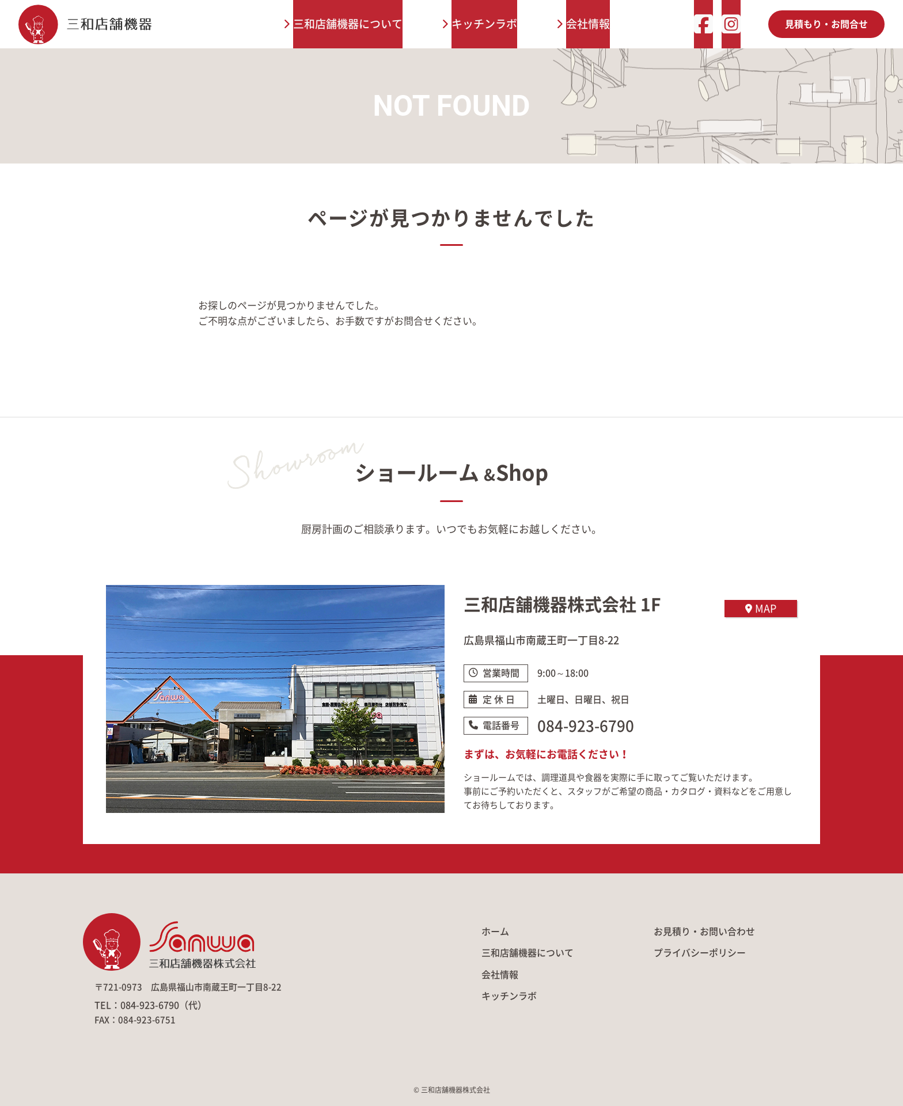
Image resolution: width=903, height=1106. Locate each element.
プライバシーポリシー (700, 952)
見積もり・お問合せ (826, 24)
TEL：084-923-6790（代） (150, 1005)
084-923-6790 (585, 726)
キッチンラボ (484, 23)
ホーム (495, 931)
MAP (760, 608)
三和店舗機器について (348, 23)
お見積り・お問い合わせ (704, 931)
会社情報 (588, 23)
